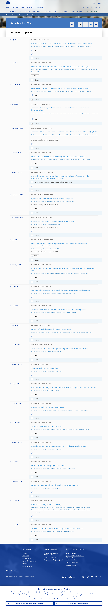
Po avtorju (34, 14)
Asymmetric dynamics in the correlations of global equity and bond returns (57, 529)
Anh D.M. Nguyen (59, 113)
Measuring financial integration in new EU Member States (51, 329)
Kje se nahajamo (27, 566)
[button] (97, 3)
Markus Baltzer (67, 332)
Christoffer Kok (64, 273)
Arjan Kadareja (50, 273)
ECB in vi (89, 7)
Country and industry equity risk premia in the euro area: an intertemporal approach (60, 290)
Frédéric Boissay (35, 249)
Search (94, 3)
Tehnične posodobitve (51, 557)
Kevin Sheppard (65, 531)
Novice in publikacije (77, 11)
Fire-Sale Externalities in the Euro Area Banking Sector (49, 221)
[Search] (85, 3)
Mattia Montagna (51, 201)
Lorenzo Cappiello (35, 46)
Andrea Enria (34, 507)
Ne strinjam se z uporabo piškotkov (78, 603)
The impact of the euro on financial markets (46, 427)
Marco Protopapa (78, 273)
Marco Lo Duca (66, 293)
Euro (56, 11)
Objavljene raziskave (24, 14)
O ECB (82, 7)
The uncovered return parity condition (44, 368)
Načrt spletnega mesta (12, 570)
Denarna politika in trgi (14, 11)
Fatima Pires (77, 510)
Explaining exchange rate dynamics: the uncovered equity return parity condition (59, 446)
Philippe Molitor (64, 510)
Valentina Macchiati (36, 69)
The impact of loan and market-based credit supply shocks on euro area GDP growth (60, 132)
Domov (8, 14)
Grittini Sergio (76, 507)
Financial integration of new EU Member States (47, 407)
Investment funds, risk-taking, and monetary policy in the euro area (54, 157)
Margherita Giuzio (67, 69)
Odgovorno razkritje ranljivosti (53, 560)
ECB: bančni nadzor (93, 11)
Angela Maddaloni (66, 46)
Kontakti (25, 564)
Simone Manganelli (51, 312)
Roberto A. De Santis (36, 332)
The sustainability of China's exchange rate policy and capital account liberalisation (59, 349)
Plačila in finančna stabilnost (33, 11)
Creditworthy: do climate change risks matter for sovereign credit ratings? (56, 88)
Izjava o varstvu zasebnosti (42, 599)
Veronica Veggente (82, 46)
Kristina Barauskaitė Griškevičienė (39, 113)
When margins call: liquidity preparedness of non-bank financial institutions (57, 67)
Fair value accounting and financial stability (46, 505)
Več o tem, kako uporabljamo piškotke (65, 599)
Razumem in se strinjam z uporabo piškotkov (29, 603)
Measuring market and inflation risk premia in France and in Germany (55, 485)
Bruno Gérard (50, 410)
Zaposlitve (97, 7)
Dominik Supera (51, 224)
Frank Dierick (63, 507)
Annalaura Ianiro (82, 69)
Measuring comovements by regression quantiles (48, 466)
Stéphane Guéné (51, 488)
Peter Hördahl (66, 429)
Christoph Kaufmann (52, 159)
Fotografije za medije (29, 561)
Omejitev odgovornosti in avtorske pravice (52, 554)
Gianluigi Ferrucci (51, 46)
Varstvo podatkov (71, 553)
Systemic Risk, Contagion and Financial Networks (48, 199)
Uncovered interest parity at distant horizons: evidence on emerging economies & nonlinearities (64, 388)
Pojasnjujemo (26, 558)
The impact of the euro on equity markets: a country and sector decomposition (58, 310)
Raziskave (64, 11)
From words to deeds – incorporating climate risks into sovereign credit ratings (58, 43)
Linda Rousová (73, 113)
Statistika (48, 11)
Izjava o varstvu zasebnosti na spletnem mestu (75, 556)
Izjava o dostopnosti (72, 562)
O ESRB (24, 553)
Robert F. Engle (50, 531)
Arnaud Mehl (50, 390)
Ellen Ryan (66, 159)
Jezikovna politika (71, 565)
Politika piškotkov (71, 560)
